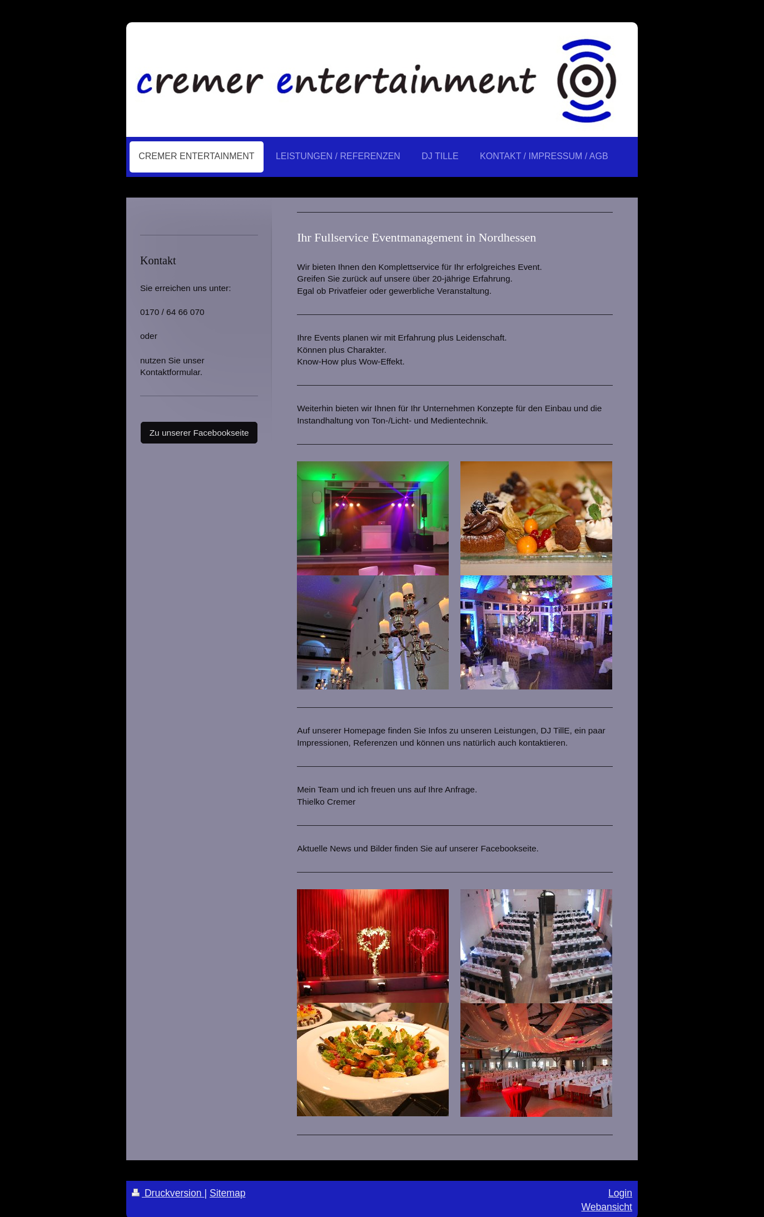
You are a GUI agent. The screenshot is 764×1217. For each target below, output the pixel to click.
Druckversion (168, 1193)
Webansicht (606, 1207)
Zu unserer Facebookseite (199, 432)
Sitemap (228, 1193)
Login (620, 1193)
